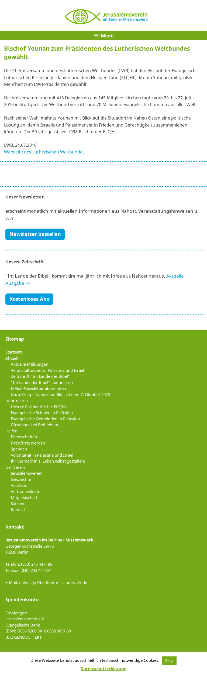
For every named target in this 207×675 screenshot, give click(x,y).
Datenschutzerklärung (103, 668)
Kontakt (18, 509)
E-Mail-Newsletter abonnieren (38, 388)
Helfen (11, 430)
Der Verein (15, 467)
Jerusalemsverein (27, 473)
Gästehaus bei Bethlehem (34, 424)
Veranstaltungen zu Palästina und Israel (47, 370)
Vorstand (19, 485)
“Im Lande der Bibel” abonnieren (42, 382)
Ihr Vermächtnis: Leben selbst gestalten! (48, 461)
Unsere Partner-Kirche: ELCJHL (39, 406)
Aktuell (11, 358)
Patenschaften (24, 436)
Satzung (18, 503)
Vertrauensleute (25, 491)
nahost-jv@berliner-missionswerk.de (53, 582)
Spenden (19, 449)
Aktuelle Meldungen (29, 364)
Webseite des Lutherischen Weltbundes (44, 152)
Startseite (14, 352)
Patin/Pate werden (28, 443)
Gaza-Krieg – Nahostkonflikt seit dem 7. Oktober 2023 (60, 394)
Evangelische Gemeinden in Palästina (45, 418)
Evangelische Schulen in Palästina (42, 412)
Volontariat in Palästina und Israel (42, 455)
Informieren (16, 400)
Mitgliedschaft (24, 497)
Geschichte (21, 479)
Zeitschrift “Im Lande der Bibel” (40, 376)
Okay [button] (169, 660)
